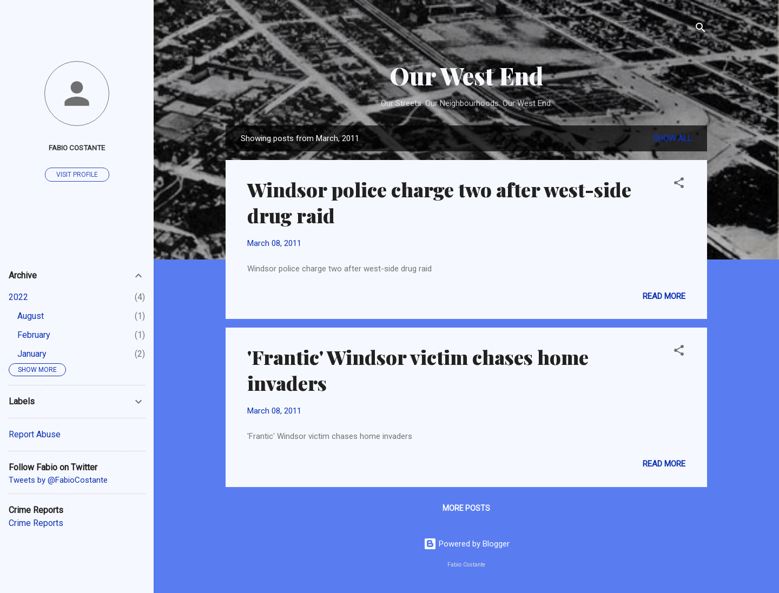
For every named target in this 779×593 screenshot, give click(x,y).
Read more (664, 296)
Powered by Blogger (467, 544)
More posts (466, 508)
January (32, 354)
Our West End (466, 75)
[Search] (700, 29)
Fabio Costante (77, 147)
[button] (678, 184)
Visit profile (77, 174)
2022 (18, 297)
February (33, 335)
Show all (672, 138)
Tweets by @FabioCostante (58, 480)
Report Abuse (35, 434)
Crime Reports (36, 523)
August (30, 316)
